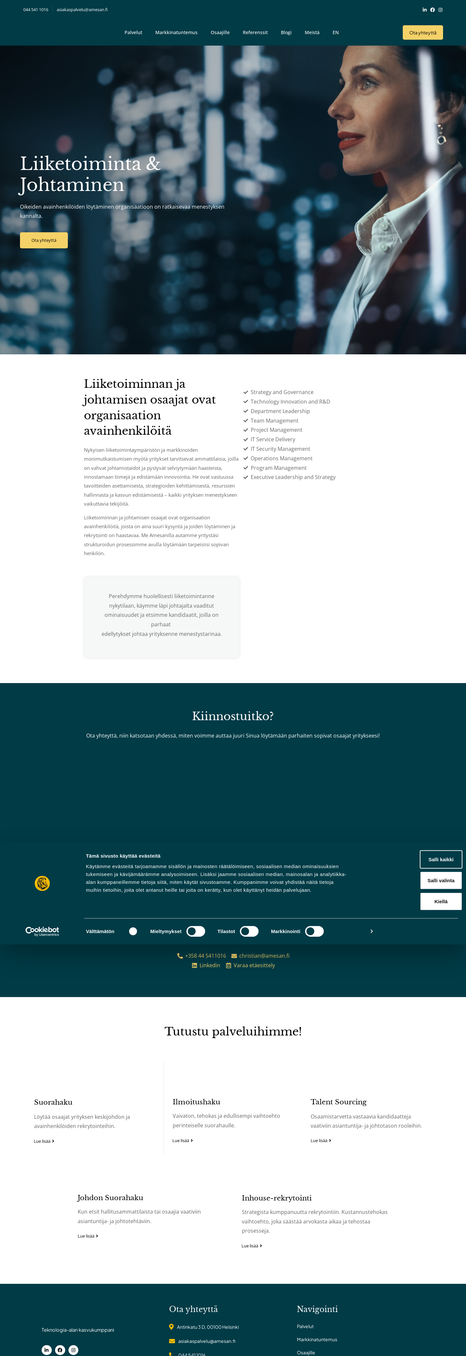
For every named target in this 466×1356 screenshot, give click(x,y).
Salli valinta (411, 1292)
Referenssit (255, 27)
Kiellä (411, 1313)
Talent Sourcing (341, 1134)
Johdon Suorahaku (110, 1238)
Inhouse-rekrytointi (276, 1238)
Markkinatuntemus (176, 27)
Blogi (286, 27)
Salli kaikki (411, 1271)
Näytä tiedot (350, 1343)
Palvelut (133, 27)
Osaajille (220, 27)
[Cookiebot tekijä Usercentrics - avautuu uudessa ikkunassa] (42, 1343)
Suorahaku (48, 1134)
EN (336, 27)
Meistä (312, 27)
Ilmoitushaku (194, 1134)
